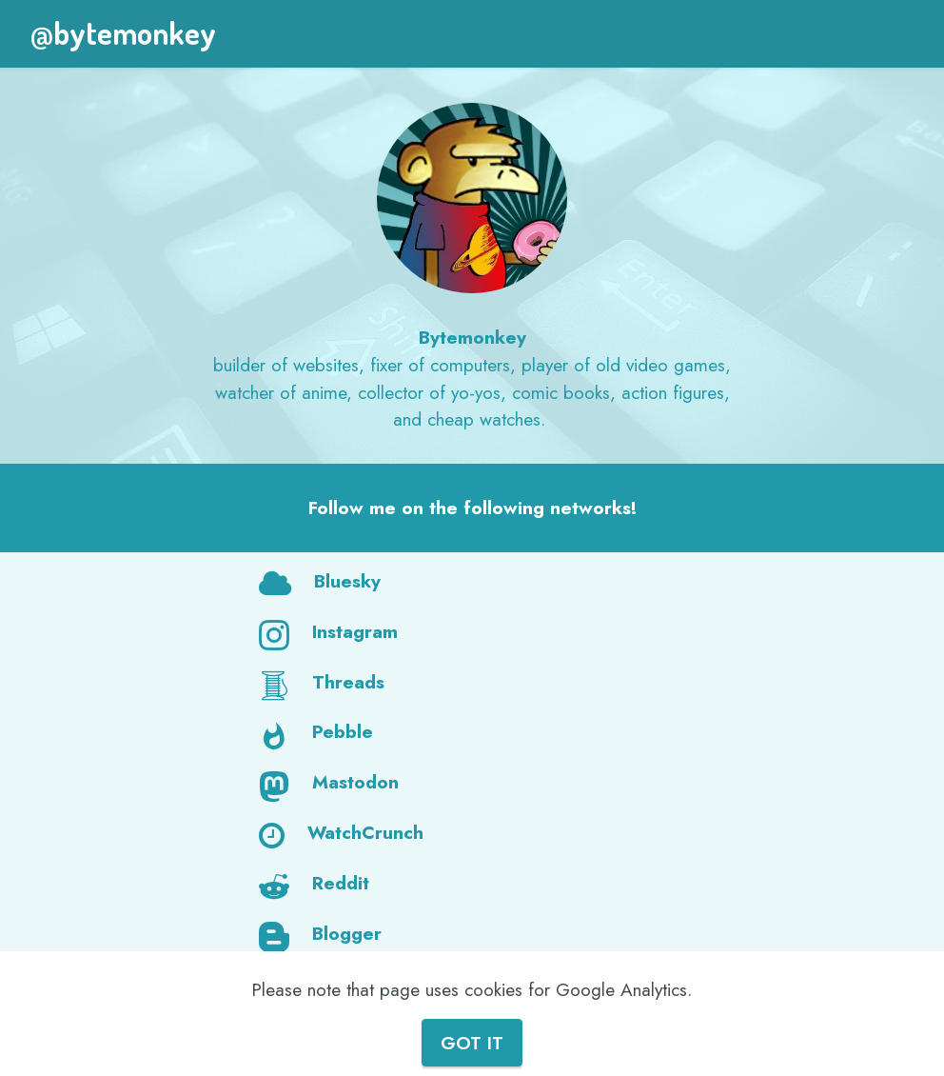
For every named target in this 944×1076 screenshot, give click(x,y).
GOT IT (472, 1042)
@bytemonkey (123, 33)
